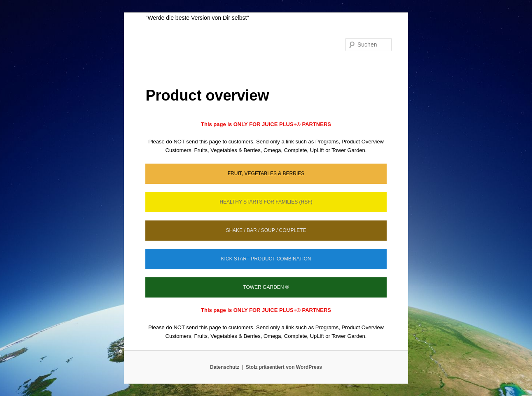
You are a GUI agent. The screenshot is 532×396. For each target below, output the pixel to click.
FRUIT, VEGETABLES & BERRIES (266, 173)
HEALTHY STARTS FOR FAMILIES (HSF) (265, 202)
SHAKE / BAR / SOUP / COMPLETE (266, 230)
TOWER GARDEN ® (266, 287)
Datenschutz (224, 367)
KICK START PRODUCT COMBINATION (266, 259)
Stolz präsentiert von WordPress (284, 367)
